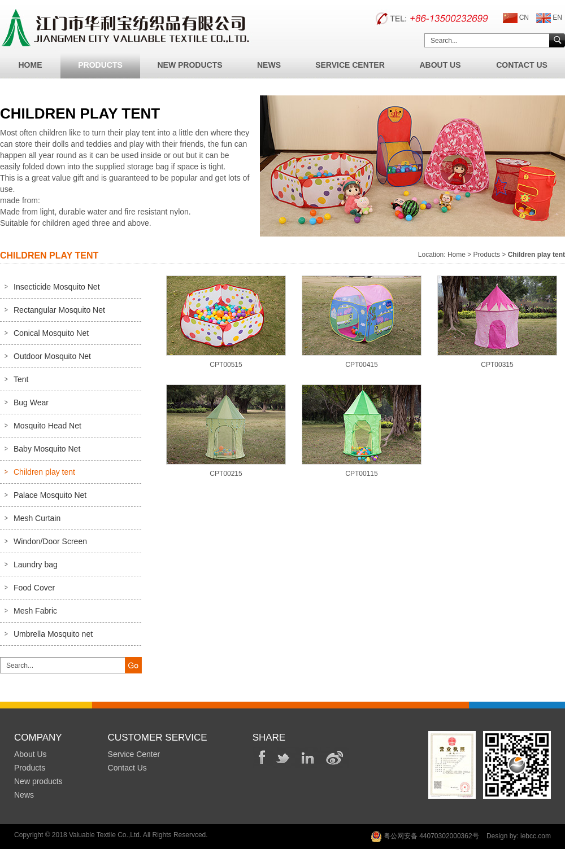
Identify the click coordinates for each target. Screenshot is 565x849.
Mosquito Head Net (47, 425)
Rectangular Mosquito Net (59, 309)
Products (100, 64)
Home (30, 64)
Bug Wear (31, 402)
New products (38, 781)
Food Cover (34, 587)
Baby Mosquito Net (47, 448)
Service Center (350, 64)
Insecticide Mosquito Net (57, 286)
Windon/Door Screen (50, 541)
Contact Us (521, 64)
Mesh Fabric (35, 610)
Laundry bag (36, 564)
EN (549, 18)
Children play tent (44, 471)
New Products (189, 64)
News (269, 64)
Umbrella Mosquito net (53, 633)
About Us (439, 64)
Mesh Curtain (37, 518)
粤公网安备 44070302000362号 (425, 836)
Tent (21, 379)
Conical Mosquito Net (51, 333)
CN (516, 18)
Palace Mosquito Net (50, 495)
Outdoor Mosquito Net (52, 356)
